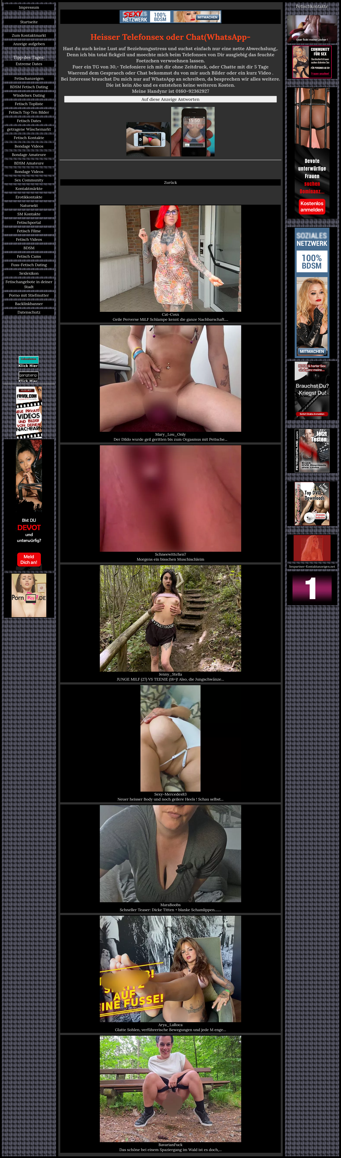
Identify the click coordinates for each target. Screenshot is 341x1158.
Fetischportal (29, 222)
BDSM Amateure (29, 163)
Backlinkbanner (29, 303)
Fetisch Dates (29, 120)
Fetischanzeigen (28, 78)
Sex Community (29, 180)
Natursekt (29, 205)
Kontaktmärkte (29, 188)
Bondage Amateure (29, 154)
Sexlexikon (29, 273)
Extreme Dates (29, 63)
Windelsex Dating (29, 95)
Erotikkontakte (28, 196)
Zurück (170, 182)
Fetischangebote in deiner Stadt (28, 284)
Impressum (29, 7)
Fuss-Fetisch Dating (29, 264)
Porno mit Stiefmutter (29, 295)
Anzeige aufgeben (29, 43)
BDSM (29, 247)
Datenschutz (29, 312)
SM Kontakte (29, 213)
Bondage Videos (29, 146)
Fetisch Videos (29, 239)
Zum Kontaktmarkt (29, 35)
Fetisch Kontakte (29, 137)
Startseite (29, 21)
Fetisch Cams (29, 256)
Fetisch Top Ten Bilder (29, 112)
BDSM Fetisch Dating (29, 86)
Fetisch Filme (29, 230)
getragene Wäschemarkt (29, 129)
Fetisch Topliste (29, 103)
